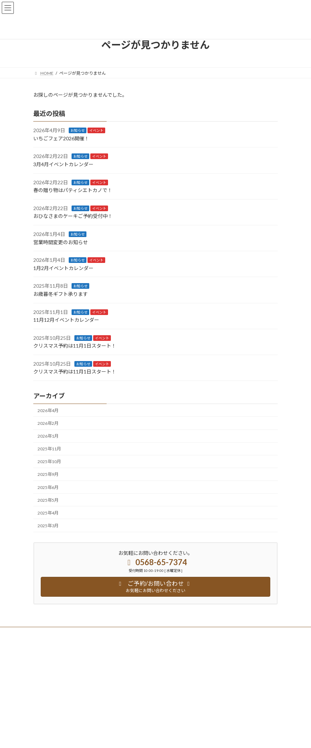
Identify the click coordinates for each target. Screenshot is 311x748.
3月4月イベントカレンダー (63, 164)
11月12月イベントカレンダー (66, 320)
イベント (96, 130)
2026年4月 (48, 410)
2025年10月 (49, 461)
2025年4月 (48, 513)
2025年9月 (48, 474)
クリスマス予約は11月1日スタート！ (74, 346)
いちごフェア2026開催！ (61, 138)
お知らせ (77, 130)
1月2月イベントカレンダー (63, 268)
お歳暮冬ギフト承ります (60, 294)
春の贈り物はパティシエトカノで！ (72, 190)
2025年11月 (49, 448)
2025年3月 (48, 525)
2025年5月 (48, 499)
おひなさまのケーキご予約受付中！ (73, 216)
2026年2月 (48, 423)
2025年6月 (48, 487)
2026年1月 (48, 436)
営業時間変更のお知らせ (60, 242)
